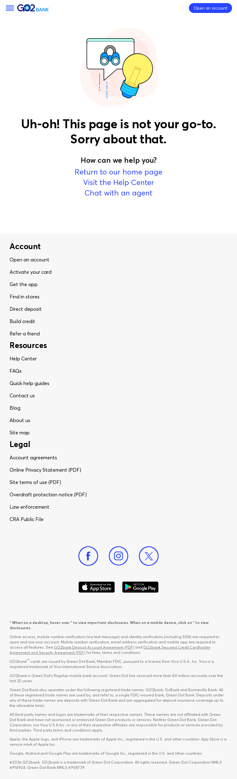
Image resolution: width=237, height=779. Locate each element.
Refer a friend (25, 333)
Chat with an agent (118, 192)
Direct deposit (26, 309)
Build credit (22, 321)
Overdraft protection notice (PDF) (48, 494)
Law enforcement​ (29, 507)
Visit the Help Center (118, 182)
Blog (15, 408)
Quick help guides (29, 383)
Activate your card (31, 272)
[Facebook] (88, 556)
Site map (20, 432)
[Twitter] (149, 556)
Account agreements (33, 457)
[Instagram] (118, 556)
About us (20, 420)
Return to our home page (118, 171)
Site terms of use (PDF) (35, 482)
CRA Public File (27, 519)
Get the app (24, 284)
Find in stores (25, 296)
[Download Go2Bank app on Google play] (140, 587)
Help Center (23, 358)
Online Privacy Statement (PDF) (45, 470)
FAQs (16, 371)
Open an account (29, 259)
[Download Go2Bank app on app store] (96, 587)
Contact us (22, 395)
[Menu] (10, 8)
